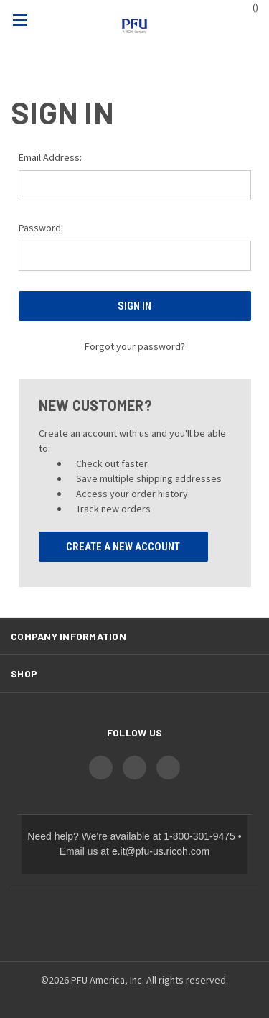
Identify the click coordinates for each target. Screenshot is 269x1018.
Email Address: (50, 157)
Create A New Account (123, 546)
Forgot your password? (135, 346)
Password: (41, 227)
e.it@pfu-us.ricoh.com (160, 851)
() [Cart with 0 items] (248, 7)
